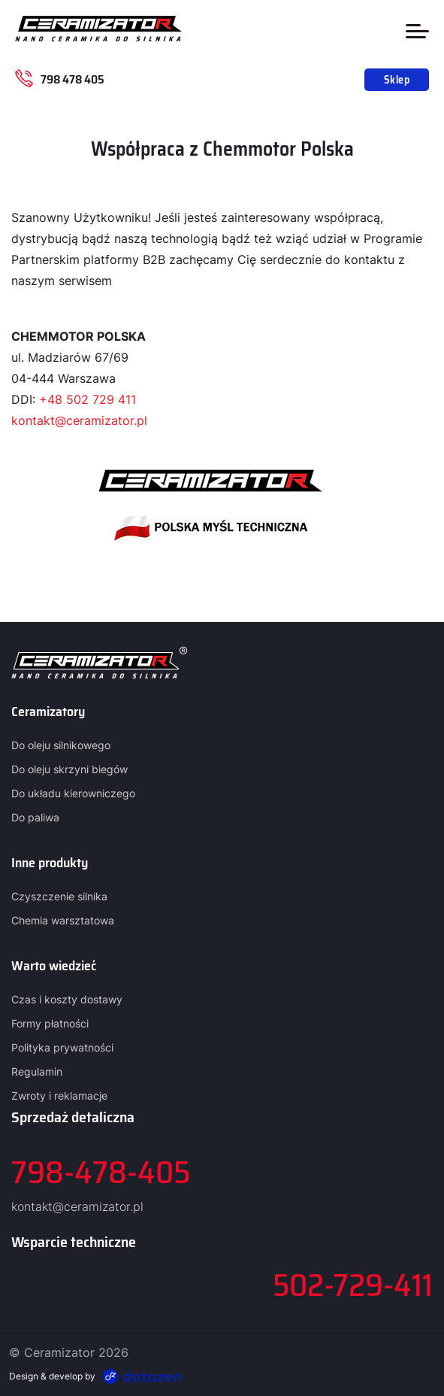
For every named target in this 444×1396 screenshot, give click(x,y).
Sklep (396, 79)
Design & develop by (95, 1376)
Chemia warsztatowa (62, 920)
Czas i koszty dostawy (66, 999)
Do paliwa (35, 817)
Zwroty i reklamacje (59, 1095)
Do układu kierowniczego (73, 793)
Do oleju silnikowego (60, 745)
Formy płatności (50, 1023)
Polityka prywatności (62, 1047)
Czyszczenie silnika (59, 896)
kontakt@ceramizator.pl (79, 420)
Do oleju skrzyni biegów (69, 769)
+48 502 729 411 (87, 399)
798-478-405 (100, 1172)
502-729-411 (353, 1284)
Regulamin (36, 1071)
